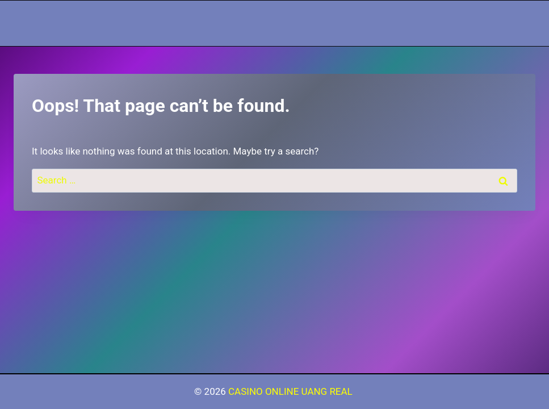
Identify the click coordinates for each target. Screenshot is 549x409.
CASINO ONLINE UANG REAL (291, 391)
